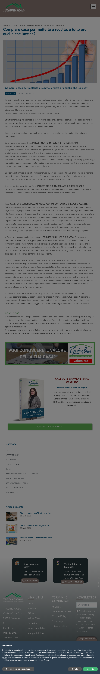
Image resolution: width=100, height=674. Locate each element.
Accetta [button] (90, 669)
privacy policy (79, 655)
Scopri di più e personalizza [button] (18, 669)
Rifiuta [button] (75, 669)
